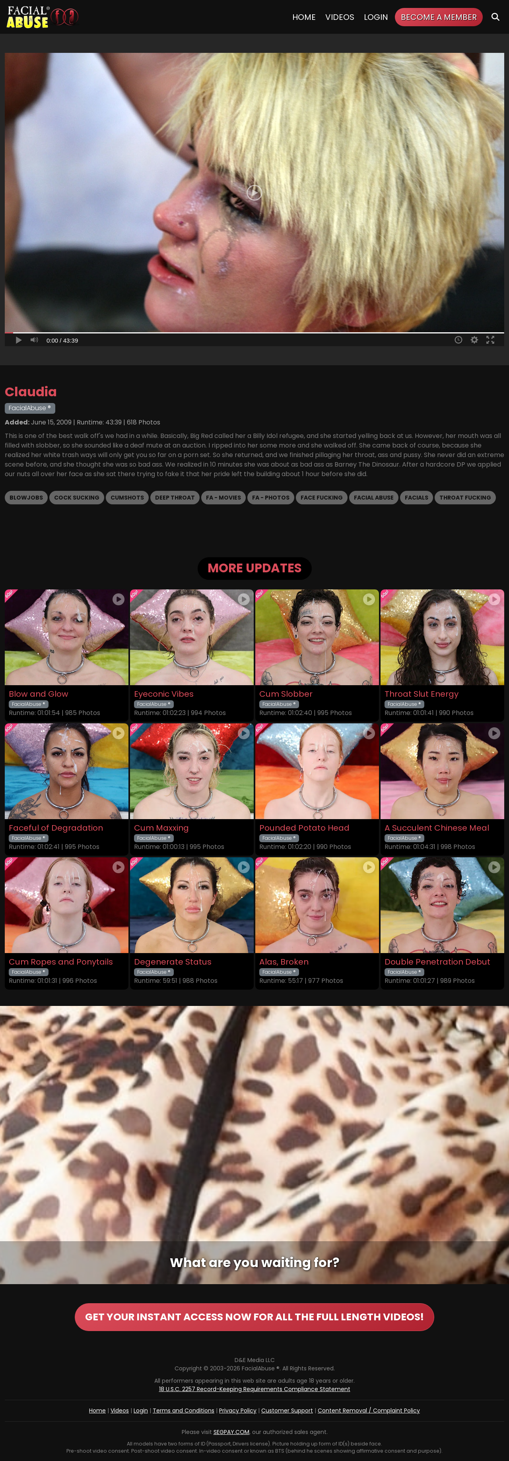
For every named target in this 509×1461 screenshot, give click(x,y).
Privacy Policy (237, 1410)
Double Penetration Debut (437, 962)
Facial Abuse (374, 498)
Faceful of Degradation (56, 828)
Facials (416, 498)
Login (376, 17)
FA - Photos (270, 498)
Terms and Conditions (183, 1410)
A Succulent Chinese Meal (437, 828)
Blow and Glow (38, 694)
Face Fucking (322, 498)
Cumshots (127, 498)
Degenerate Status (173, 962)
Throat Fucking (465, 498)
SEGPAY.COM (231, 1432)
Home (304, 17)
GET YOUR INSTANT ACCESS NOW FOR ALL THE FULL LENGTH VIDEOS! (254, 1317)
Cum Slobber (286, 694)
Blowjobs (26, 498)
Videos (339, 17)
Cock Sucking (76, 498)
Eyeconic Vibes (164, 694)
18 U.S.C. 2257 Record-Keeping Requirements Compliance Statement (254, 1389)
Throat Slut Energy (421, 694)
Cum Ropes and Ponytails (61, 962)
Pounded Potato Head (304, 828)
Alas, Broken (284, 962)
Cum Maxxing (161, 828)
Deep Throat (175, 498)
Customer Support (287, 1410)
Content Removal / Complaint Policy (369, 1410)
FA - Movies (223, 498)
